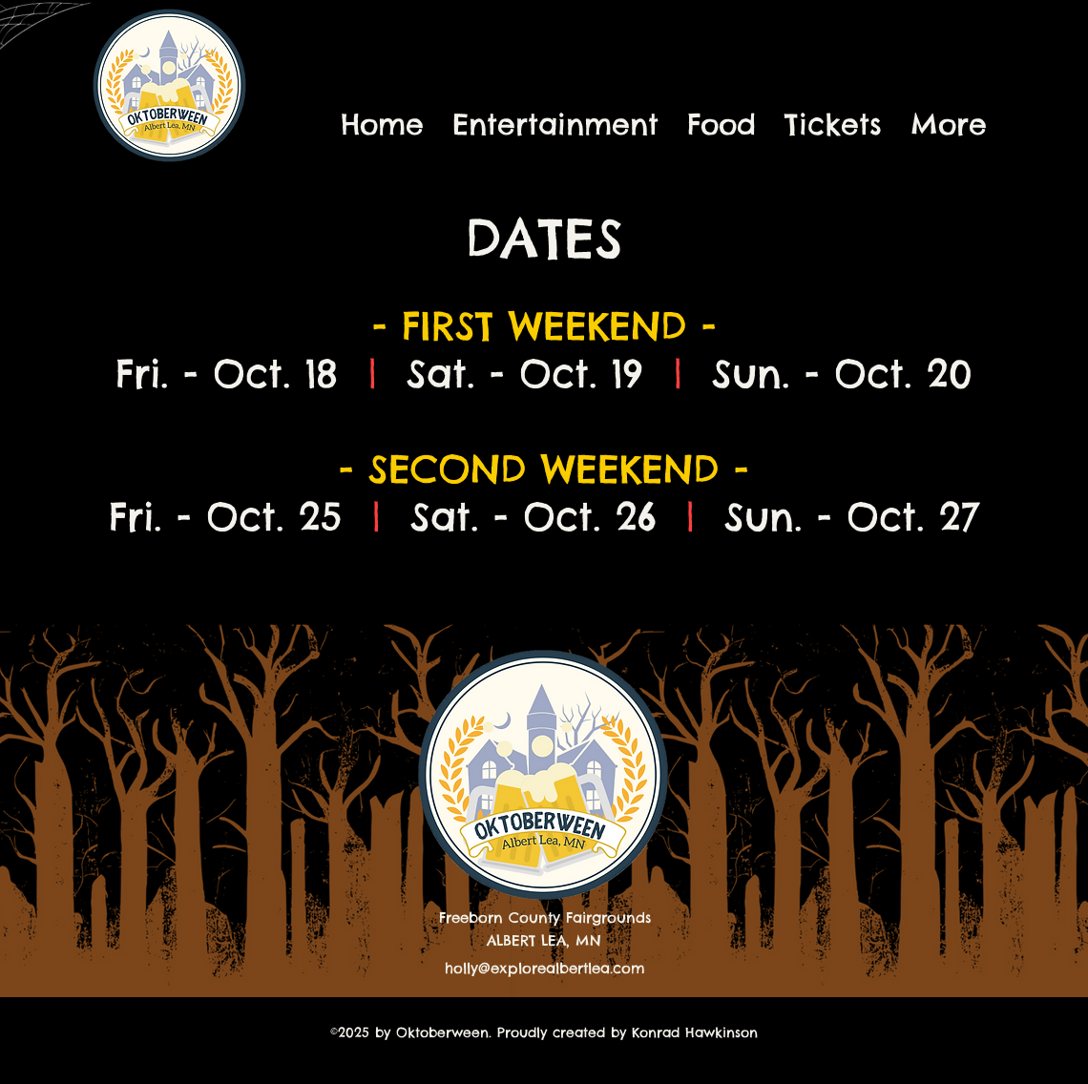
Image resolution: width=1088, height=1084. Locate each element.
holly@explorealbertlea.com (545, 968)
